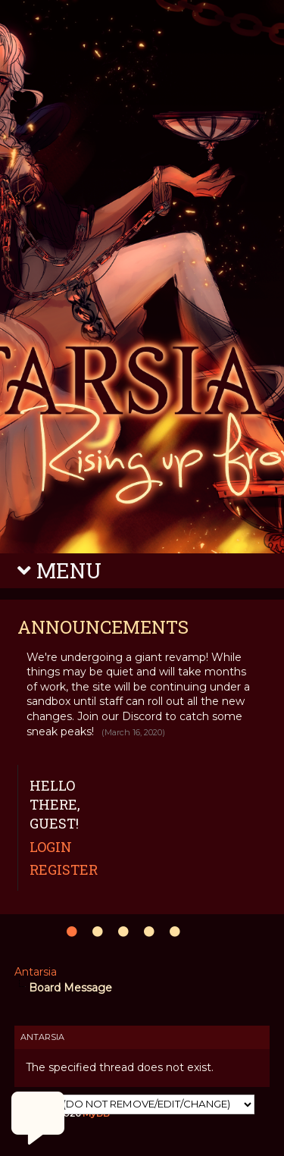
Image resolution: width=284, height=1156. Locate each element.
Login (51, 847)
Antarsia (35, 972)
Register (64, 869)
